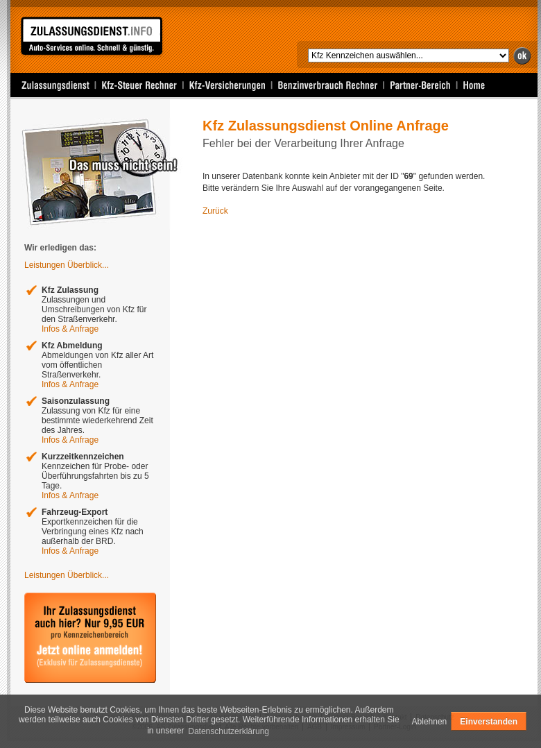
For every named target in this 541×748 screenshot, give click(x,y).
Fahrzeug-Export (75, 512)
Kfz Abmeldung (72, 345)
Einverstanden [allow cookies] (488, 721)
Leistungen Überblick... (66, 265)
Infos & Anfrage (70, 329)
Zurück (215, 211)
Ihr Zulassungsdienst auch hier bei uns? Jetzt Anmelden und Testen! (90, 638)
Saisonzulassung (76, 401)
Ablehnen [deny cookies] (429, 721)
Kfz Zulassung (70, 290)
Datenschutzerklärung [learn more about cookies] (228, 731)
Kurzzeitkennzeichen (83, 456)
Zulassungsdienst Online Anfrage (91, 38)
